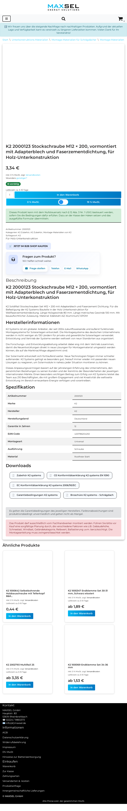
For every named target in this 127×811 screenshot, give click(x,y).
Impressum (9, 758)
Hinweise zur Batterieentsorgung (21, 768)
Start (5, 40)
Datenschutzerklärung (15, 748)
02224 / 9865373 (15, 731)
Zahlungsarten (10, 787)
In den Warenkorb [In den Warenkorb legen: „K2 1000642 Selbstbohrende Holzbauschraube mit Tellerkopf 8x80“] (20, 622)
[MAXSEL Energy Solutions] (63, 7)
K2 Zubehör (25, 234)
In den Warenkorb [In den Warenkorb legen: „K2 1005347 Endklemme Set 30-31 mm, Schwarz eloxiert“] (81, 619)
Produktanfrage (11, 797)
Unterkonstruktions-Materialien (30, 40)
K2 (20, 237)
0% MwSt (7, 763)
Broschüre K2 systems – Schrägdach (92, 499)
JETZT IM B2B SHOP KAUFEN (28, 248)
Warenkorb (8, 777)
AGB (5, 744)
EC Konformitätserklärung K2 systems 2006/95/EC (46, 490)
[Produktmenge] (10, 195)
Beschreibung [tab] (21, 282)
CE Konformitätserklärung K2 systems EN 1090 (81, 480)
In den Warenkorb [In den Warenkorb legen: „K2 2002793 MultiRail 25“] (20, 691)
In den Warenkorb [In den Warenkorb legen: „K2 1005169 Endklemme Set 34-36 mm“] (81, 694)
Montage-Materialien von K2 (61, 234)
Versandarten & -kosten (15, 792)
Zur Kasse (8, 782)
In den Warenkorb (68, 195)
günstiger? (23, 178)
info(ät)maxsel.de (16, 734)
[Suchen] (63, 19)
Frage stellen (35, 270)
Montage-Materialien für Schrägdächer (74, 40)
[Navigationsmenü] (6, 19)
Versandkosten (36, 175)
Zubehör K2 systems (29, 480)
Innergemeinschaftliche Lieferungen (23, 802)
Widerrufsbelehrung (14, 753)
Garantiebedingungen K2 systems (37, 499)
